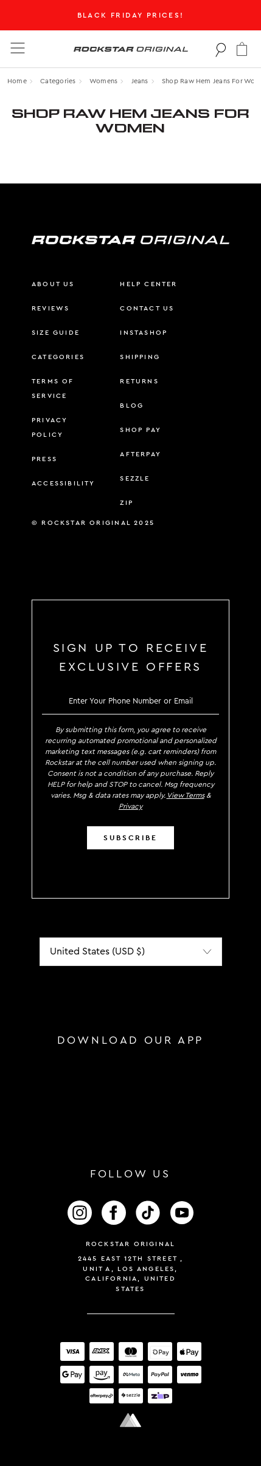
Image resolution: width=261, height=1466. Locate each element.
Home (17, 81)
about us (53, 284)
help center (148, 284)
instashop (143, 332)
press (44, 459)
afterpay (140, 454)
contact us (147, 308)
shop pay (140, 429)
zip (126, 502)
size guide (56, 332)
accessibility (64, 483)
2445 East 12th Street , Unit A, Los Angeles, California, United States (131, 1273)
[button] (241, 48)
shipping (140, 357)
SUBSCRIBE (130, 838)
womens (103, 81)
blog (132, 405)
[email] (130, 700)
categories (58, 357)
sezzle (135, 478)
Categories (57, 81)
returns (139, 381)
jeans (139, 81)
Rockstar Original (131, 1244)
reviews (50, 308)
